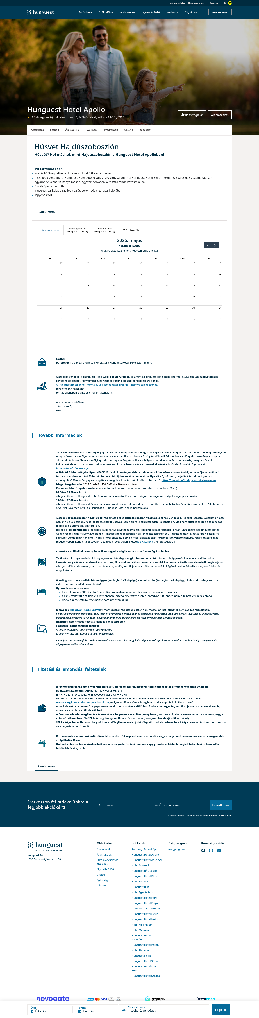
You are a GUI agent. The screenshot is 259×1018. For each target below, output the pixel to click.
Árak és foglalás (192, 115)
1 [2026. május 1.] (167, 263)
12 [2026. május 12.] (88, 285)
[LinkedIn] (219, 850)
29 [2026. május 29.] (167, 307)
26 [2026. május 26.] (88, 307)
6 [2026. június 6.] (194, 318)
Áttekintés (37, 130)
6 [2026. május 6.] (114, 274)
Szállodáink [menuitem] (106, 12)
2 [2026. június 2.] (88, 318)
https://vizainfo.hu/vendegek (73, 468)
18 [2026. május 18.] (61, 296)
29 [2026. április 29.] (114, 263)
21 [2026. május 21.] (140, 296)
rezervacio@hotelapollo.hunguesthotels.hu (82, 702)
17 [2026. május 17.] (220, 285)
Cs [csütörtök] (129, 258)
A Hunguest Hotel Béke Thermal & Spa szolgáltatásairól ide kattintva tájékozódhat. (107, 384)
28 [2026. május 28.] (140, 307)
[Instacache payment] (206, 999)
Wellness (92, 130)
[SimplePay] (155, 999)
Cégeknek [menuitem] (191, 12)
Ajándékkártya (177, 2)
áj (85, 609)
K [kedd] (76, 258)
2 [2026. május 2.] (194, 263)
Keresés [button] (214, 2)
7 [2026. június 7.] (220, 318)
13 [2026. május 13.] (114, 285)
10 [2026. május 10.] (220, 274)
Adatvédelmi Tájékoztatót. (217, 815)
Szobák (54, 130)
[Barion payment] (104, 999)
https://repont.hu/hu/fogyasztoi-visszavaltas (189, 480)
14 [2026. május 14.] (140, 285)
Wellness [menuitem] (172, 12)
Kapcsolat (145, 130)
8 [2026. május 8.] (167, 274)
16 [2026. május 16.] (193, 285)
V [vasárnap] (209, 258)
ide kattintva (145, 541)
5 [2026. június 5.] (167, 318)
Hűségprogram (196, 2)
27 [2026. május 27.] (114, 307)
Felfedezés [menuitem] (85, 12)
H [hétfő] (50, 258)
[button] (72, 1009)
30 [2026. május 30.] (193, 307)
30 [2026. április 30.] (140, 263)
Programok (111, 130)
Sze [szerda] (103, 258)
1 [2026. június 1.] (62, 318)
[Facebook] (203, 850)
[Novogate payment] (52, 999)
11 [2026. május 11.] (61, 285)
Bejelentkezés (220, 12)
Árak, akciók (72, 130)
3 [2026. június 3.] (114, 318)
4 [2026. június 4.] (141, 318)
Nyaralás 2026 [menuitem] (151, 12)
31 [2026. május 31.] (220, 307)
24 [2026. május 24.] (220, 296)
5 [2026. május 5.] (88, 274)
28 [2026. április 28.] (88, 263)
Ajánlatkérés (220, 115)
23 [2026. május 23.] (193, 296)
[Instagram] (211, 850)
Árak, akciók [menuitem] (127, 12)
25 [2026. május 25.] (61, 307)
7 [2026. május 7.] (141, 274)
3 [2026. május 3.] (220, 263)
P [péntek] (156, 258)
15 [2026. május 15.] (167, 285)
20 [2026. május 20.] (114, 296)
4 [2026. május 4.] (62, 274)
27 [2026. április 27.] (61, 263)
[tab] (50, 230)
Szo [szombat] (182, 258)
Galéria (128, 130)
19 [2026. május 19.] (88, 296)
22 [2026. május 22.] (167, 296)
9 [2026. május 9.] (194, 274)
